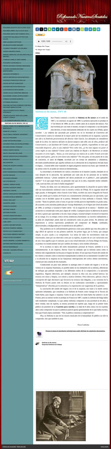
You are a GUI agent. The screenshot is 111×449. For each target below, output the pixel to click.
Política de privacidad (9, 446)
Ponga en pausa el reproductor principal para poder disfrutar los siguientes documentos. (75, 331)
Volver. (37, 53)
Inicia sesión (104, 446)
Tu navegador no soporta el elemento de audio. (54, 41)
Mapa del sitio (21, 446)
